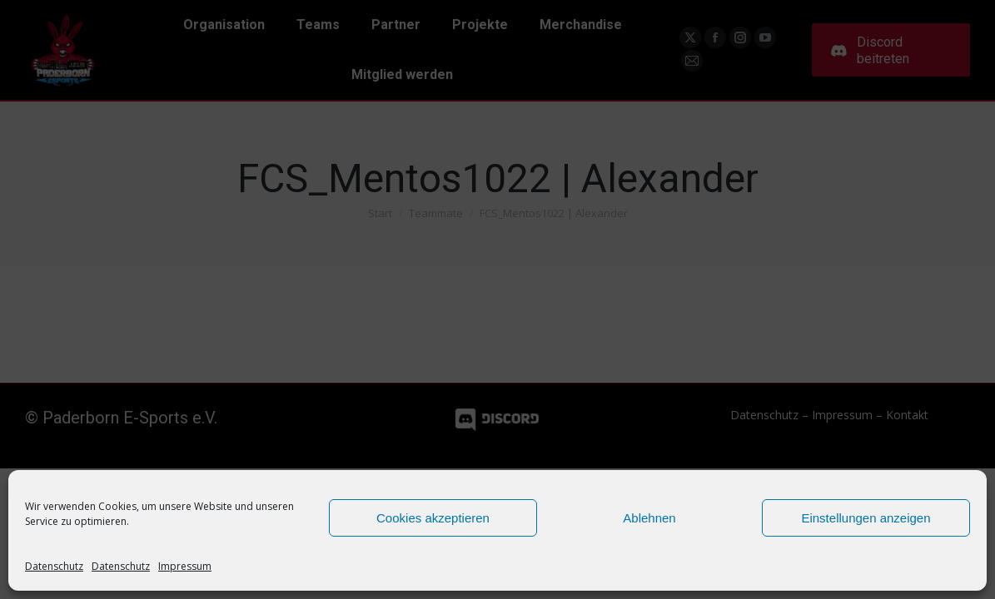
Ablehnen (649, 518)
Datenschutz (54, 566)
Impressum (184, 566)
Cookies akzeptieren (433, 518)
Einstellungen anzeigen (865, 518)
